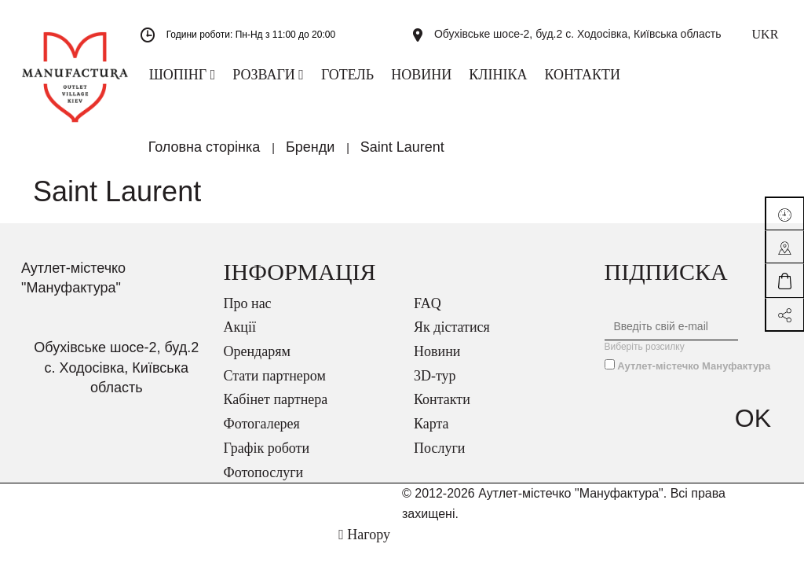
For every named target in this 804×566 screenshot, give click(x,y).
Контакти (442, 409)
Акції (240, 337)
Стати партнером (275, 386)
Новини (437, 361)
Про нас (248, 314)
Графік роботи (267, 458)
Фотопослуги (264, 483)
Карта (431, 434)
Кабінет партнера (276, 409)
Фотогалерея (262, 434)
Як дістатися (452, 337)
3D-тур (435, 386)
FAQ (427, 314)
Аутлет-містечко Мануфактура (693, 376)
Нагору (364, 545)
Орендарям (257, 361)
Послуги (439, 458)
